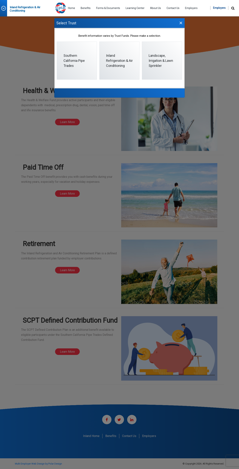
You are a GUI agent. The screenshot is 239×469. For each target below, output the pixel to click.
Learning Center (135, 8)
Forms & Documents (108, 8)
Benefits (86, 8)
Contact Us (173, 8)
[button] (5, 8)
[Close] (181, 23)
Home (71, 8)
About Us (155, 8)
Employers (191, 8)
